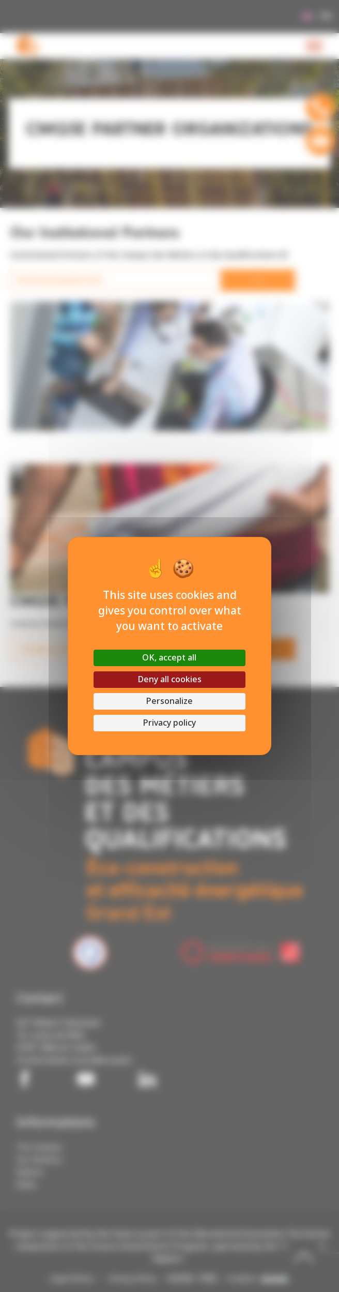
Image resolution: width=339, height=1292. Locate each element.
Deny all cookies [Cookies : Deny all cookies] (169, 679)
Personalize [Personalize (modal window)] (169, 701)
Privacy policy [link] (169, 723)
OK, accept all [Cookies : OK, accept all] (169, 658)
